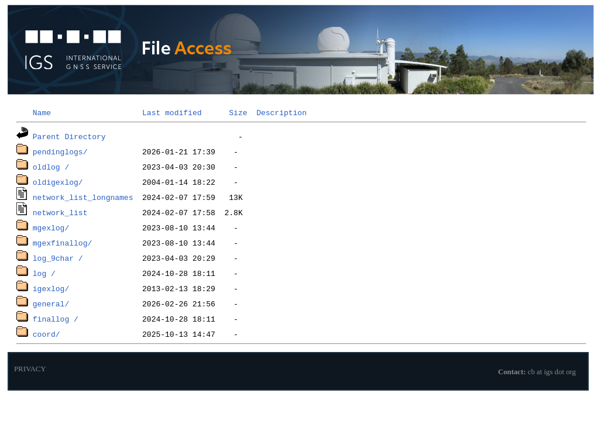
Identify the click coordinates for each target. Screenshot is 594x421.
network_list (60, 212)
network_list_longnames (83, 197)
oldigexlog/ (58, 182)
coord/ (46, 334)
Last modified (171, 112)
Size (238, 112)
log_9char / (58, 258)
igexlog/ (51, 288)
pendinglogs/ (60, 151)
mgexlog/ (51, 227)
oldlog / (51, 166)
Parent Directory (69, 136)
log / (44, 273)
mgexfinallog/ (62, 242)
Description (281, 112)
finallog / (55, 318)
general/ (51, 303)
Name (42, 112)
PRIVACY (30, 369)
